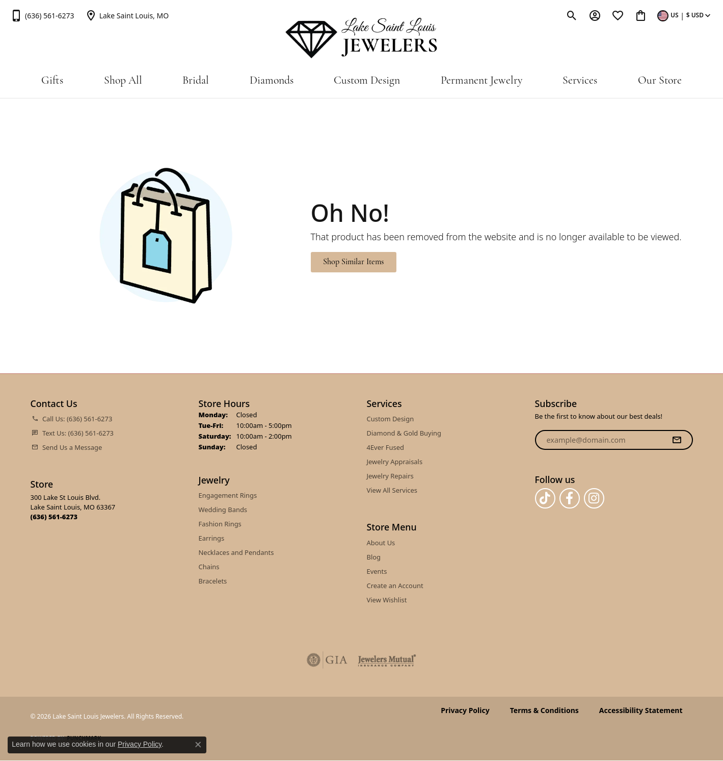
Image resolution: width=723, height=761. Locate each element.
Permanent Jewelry (481, 80)
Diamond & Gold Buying (404, 433)
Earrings (212, 538)
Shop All (123, 80)
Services (580, 80)
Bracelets (213, 581)
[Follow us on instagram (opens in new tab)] (594, 498)
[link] (42, 15)
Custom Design (367, 80)
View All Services (392, 490)
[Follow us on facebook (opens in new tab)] (569, 498)
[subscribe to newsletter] (676, 440)
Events (377, 571)
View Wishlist (387, 599)
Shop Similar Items (353, 262)
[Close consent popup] (198, 745)
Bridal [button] (195, 80)
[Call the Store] (54, 516)
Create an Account (395, 585)
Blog (374, 557)
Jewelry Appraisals (395, 461)
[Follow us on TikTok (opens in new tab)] (545, 498)
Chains (209, 566)
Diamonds (271, 80)
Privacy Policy (465, 710)
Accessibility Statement (641, 710)
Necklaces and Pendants (236, 552)
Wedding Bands (223, 509)
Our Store (660, 80)
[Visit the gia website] (327, 660)
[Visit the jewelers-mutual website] (387, 660)
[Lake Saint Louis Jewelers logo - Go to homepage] (361, 38)
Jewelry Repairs (390, 475)
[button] (572, 15)
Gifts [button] (52, 80)
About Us (381, 542)
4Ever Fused (385, 447)
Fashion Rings (220, 523)
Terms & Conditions (544, 710)
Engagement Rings (228, 495)
